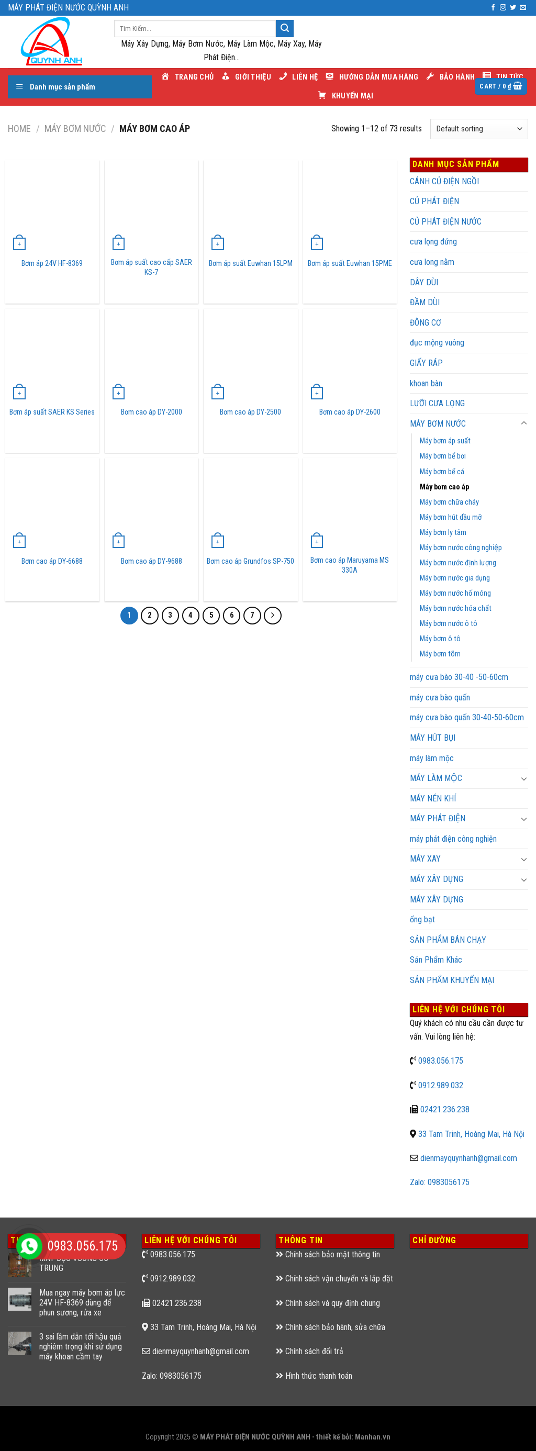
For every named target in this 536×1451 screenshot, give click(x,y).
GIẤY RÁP (426, 363)
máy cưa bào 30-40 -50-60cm (459, 677)
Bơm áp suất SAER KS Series (52, 412)
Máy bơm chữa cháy (449, 502)
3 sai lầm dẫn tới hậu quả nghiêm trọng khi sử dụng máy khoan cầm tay (80, 1346)
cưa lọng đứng (433, 242)
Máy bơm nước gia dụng (455, 578)
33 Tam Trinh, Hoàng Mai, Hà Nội (471, 1134)
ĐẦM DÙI (425, 302)
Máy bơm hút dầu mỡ (451, 517)
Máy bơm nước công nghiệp (461, 547)
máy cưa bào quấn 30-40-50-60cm (467, 717)
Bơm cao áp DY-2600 (350, 412)
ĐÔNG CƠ (425, 323)
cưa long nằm (432, 262)
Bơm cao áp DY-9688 (151, 561)
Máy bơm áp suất (445, 441)
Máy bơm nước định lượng (458, 563)
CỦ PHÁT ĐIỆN (434, 201)
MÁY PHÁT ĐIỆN (437, 818)
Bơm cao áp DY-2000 (151, 412)
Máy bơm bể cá (442, 471)
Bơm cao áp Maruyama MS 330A (349, 565)
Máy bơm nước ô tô (448, 623)
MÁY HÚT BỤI (432, 738)
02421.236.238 (445, 1109)
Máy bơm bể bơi (443, 456)
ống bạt (422, 919)
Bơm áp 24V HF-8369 (52, 263)
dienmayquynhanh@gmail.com (468, 1158)
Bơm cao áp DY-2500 (250, 412)
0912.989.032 (440, 1085)
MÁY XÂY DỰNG (436, 900)
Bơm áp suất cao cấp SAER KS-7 (151, 267)
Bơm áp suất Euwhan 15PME (350, 263)
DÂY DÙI (424, 282)
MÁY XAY (425, 859)
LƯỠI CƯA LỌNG (437, 403)
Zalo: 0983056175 (440, 1182)
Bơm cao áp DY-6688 (52, 561)
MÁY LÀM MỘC (436, 778)
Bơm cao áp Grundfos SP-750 (250, 561)
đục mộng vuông (437, 343)
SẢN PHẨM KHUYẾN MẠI (452, 980)
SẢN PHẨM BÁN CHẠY (448, 940)
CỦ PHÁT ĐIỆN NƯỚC (446, 222)
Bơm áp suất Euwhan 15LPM (251, 263)
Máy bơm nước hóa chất (456, 608)
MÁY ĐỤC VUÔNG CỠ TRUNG (74, 1263)
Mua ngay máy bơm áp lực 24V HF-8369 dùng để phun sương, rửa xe (82, 1303)
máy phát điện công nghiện (453, 839)
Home (19, 128)
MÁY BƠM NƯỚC (75, 128)
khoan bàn (426, 383)
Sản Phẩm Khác (436, 960)
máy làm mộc (432, 758)
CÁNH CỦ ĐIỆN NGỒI (444, 181)
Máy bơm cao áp (444, 487)
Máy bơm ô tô (440, 638)
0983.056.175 (440, 1061)
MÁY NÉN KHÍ (433, 798)
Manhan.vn (372, 1437)
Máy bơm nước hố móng (455, 593)
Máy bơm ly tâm (443, 532)
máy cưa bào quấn (440, 697)
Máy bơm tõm (440, 654)
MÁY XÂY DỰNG (436, 879)
